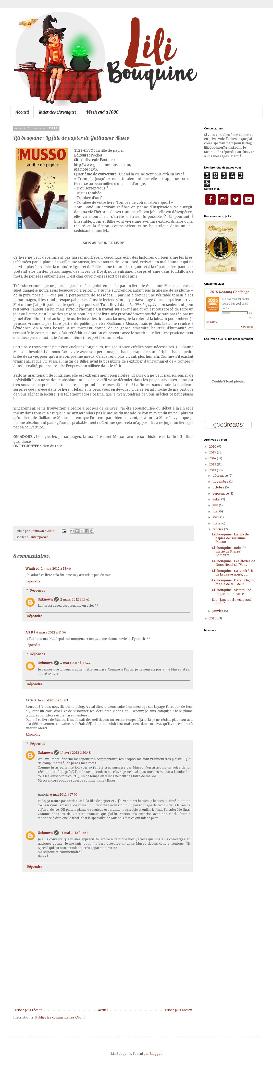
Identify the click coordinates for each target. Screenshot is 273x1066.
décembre (221, 475)
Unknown (45, 599)
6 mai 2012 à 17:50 (63, 794)
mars (217, 523)
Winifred (32, 568)
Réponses (37, 590)
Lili (224, 299)
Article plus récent (28, 1010)
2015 (213, 452)
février (218, 529)
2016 (213, 446)
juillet (217, 499)
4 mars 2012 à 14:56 (51, 632)
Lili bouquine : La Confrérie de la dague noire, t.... (233, 572)
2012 (213, 470)
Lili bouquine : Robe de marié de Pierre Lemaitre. (229, 551)
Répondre (33, 581)
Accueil (22, 112)
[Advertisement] (103, 976)
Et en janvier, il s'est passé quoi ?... (232, 601)
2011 (213, 618)
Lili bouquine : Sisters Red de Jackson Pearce (231, 591)
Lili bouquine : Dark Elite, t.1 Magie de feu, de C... (233, 582)
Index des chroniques (57, 112)
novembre (221, 481)
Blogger (156, 1054)
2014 (213, 458)
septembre (221, 493)
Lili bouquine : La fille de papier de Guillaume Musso (230, 538)
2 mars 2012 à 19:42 (75, 599)
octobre (219, 487)
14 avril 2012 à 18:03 (53, 700)
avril (216, 517)
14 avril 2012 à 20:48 (75, 752)
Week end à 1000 (102, 112)
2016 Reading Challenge (229, 292)
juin (216, 505)
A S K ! (30, 632)
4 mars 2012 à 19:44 (75, 663)
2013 (213, 464)
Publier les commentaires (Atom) (60, 1017)
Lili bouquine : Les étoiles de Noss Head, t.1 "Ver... (233, 563)
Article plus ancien (178, 1010)
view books (247, 326)
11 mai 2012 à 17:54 (74, 833)
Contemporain (38, 537)
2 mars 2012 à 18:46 (56, 568)
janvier (218, 611)
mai (216, 511)
